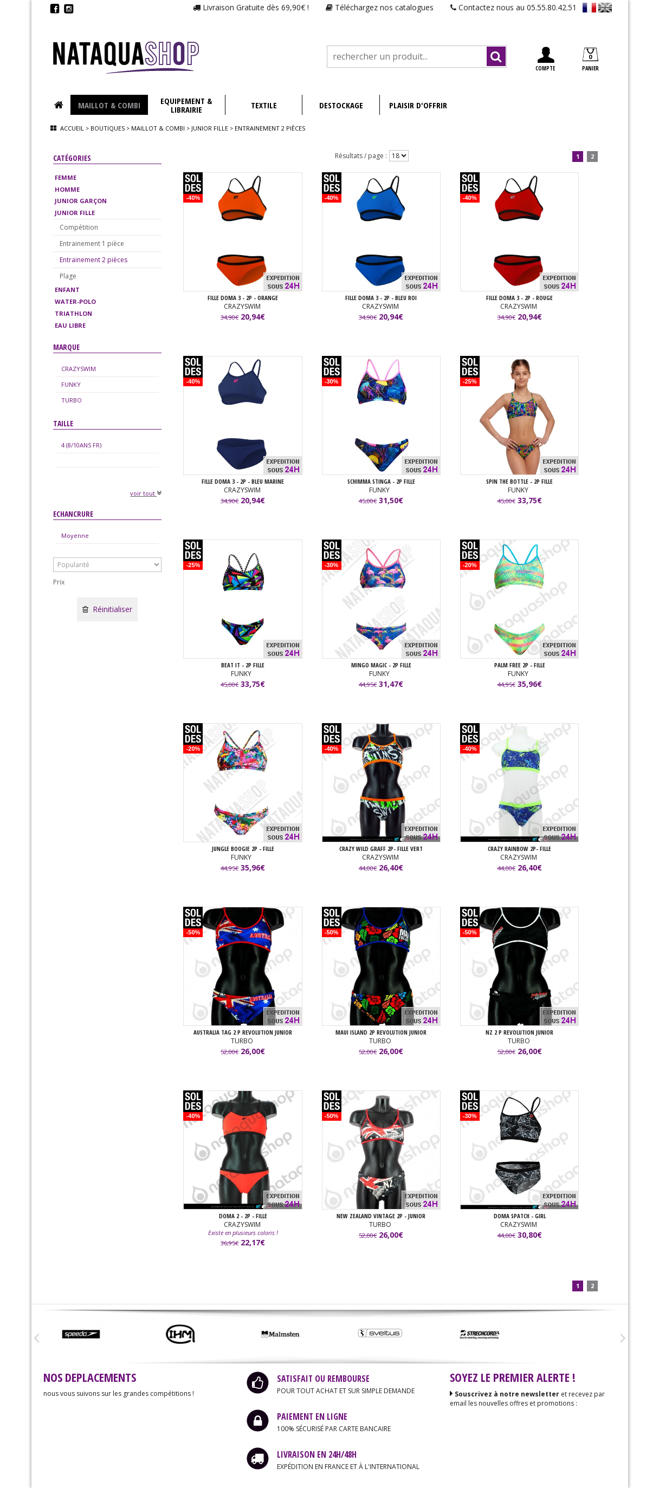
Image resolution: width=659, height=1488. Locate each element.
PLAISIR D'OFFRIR (418, 105)
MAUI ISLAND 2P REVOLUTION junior (381, 1032)
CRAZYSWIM (78, 369)
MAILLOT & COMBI (109, 105)
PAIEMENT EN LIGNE (312, 1416)
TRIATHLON (73, 313)
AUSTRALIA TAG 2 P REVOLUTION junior (242, 1032)
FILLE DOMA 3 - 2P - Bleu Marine (243, 481)
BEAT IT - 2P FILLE (242, 665)
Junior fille (209, 128)
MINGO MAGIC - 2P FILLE (381, 665)
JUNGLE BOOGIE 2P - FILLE (243, 848)
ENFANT (67, 289)
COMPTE (545, 59)
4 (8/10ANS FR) (81, 445)
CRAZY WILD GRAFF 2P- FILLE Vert (381, 848)
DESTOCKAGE (341, 105)
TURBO (71, 400)
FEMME (65, 177)
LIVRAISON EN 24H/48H (317, 1454)
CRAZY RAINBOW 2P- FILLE (519, 848)
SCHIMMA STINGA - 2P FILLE (381, 481)
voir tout (145, 493)
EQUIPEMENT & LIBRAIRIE (186, 105)
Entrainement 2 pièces (93, 259)
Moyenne (75, 535)
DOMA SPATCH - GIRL (520, 1216)
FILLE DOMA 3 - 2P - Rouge (519, 298)
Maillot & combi (158, 128)
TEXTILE (264, 105)
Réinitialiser (107, 609)
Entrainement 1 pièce (92, 243)
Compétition (79, 227)
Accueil (72, 128)
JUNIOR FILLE (75, 213)
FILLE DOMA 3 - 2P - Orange (243, 298)
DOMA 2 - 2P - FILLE (243, 1216)
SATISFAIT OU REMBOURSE (323, 1379)
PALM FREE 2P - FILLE (519, 665)
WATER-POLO (75, 301)
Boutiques (108, 128)
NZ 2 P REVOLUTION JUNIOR (519, 1032)
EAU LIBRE (70, 325)
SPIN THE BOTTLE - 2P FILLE (519, 481)
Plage (68, 276)
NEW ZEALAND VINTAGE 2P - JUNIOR (381, 1216)
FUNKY (71, 384)
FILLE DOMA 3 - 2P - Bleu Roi (381, 298)
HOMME (67, 189)
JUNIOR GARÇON (81, 201)
